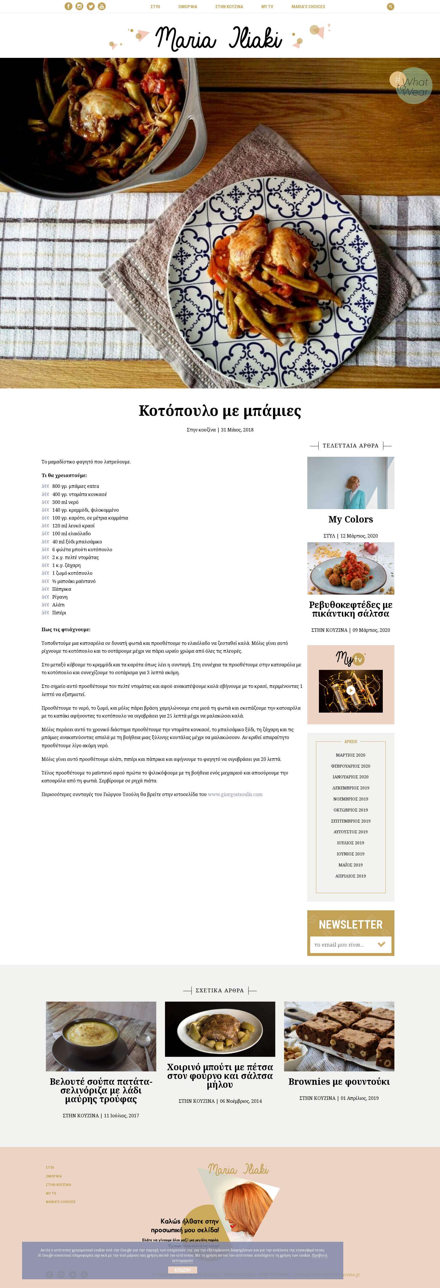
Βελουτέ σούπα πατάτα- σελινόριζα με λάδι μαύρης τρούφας (101, 1090)
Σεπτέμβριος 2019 (351, 821)
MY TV (267, 6)
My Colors (350, 519)
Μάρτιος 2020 (350, 755)
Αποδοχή (182, 1270)
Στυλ (50, 1167)
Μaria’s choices (308, 6)
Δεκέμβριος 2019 (350, 788)
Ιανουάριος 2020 (351, 776)
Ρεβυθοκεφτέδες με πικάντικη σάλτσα (351, 609)
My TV (51, 1193)
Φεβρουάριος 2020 (350, 766)
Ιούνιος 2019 (350, 854)
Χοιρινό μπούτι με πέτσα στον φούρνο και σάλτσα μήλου (220, 1075)
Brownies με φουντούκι (339, 1081)
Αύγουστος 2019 (351, 831)
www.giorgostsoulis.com (235, 794)
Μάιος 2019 (351, 865)
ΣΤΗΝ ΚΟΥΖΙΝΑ (229, 6)
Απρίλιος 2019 (350, 876)
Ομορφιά (54, 1176)
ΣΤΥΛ (155, 6)
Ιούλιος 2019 (350, 842)
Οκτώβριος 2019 (351, 810)
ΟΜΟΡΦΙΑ (187, 6)
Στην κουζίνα (201, 430)
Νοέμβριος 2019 (350, 799)
